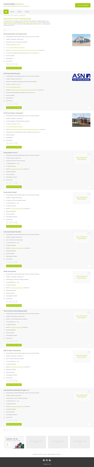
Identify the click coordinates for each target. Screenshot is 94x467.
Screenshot (42, 50)
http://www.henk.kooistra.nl (15, 327)
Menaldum (13, 118)
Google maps (20, 39)
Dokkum (13, 395)
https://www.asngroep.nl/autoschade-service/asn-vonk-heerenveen (24, 50)
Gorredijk (13, 197)
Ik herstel (83, 5)
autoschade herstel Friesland (10, 22)
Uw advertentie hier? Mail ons (36, 442)
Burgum (12, 78)
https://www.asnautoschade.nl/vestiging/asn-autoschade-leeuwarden (24, 129)
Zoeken (20, 11)
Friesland (8, 39)
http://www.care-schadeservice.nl (17, 248)
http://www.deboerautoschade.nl (17, 366)
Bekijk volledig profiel (14, 68)
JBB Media (46, 464)
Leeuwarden (13, 276)
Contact (27, 11)
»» (15, 30)
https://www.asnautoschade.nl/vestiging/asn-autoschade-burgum (23, 89)
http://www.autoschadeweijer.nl (16, 287)
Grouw (12, 158)
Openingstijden (10, 58)
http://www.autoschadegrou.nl (16, 169)
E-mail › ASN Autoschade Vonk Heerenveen (15, 47)
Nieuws (12, 11)
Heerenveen (13, 39)
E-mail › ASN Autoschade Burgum (13, 87)
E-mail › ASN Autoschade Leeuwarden (14, 126)
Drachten (13, 237)
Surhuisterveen (14, 316)
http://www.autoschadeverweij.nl (17, 208)
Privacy (49, 464)
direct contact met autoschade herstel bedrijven (31, 22)
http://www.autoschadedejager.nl (17, 406)
